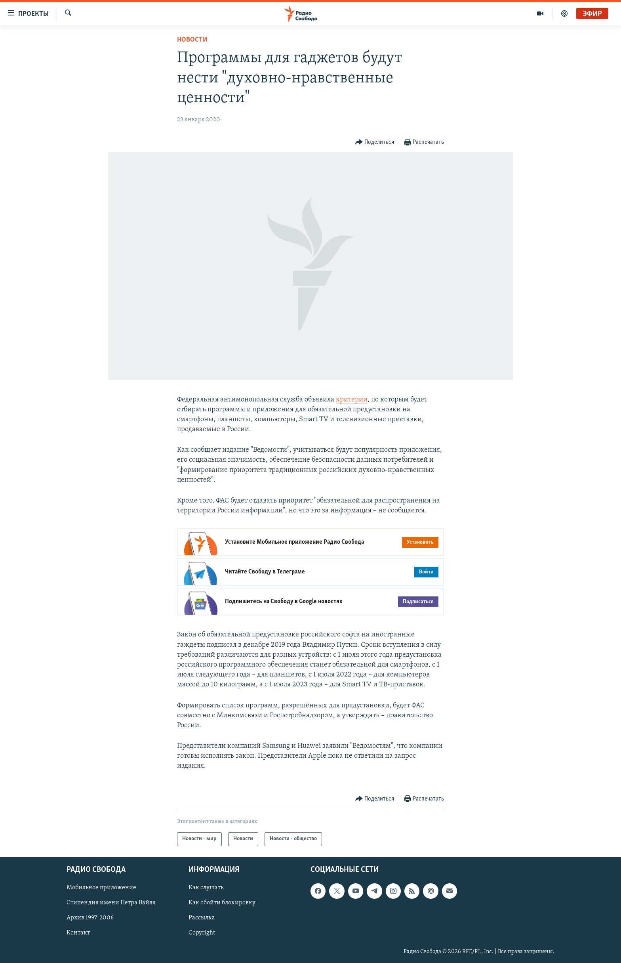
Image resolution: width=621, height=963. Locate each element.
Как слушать (206, 888)
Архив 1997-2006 (90, 918)
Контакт (78, 933)
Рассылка (202, 918)
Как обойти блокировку (222, 903)
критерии (352, 399)
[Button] (374, 142)
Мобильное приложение (101, 888)
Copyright (202, 933)
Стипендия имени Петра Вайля (111, 903)
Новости (192, 40)
